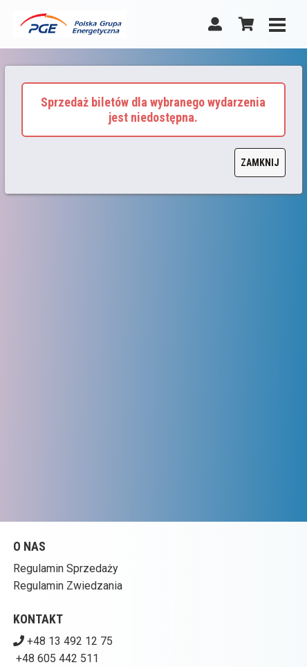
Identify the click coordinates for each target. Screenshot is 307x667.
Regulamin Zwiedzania (67, 585)
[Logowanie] (215, 24)
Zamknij (260, 162)
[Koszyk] (244, 24)
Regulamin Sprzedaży (65, 568)
